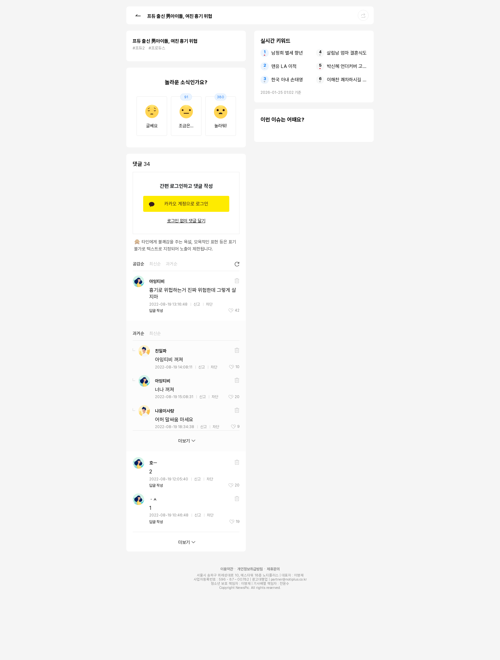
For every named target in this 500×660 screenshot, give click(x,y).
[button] (137, 15)
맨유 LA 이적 (284, 66)
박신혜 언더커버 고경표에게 (347, 66)
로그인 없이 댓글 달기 (186, 220)
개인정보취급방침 (250, 569)
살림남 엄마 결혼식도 (347, 53)
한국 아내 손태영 (287, 80)
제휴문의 (273, 569)
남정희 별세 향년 (287, 53)
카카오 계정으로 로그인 (186, 204)
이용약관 (226, 569)
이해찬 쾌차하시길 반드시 (347, 80)
